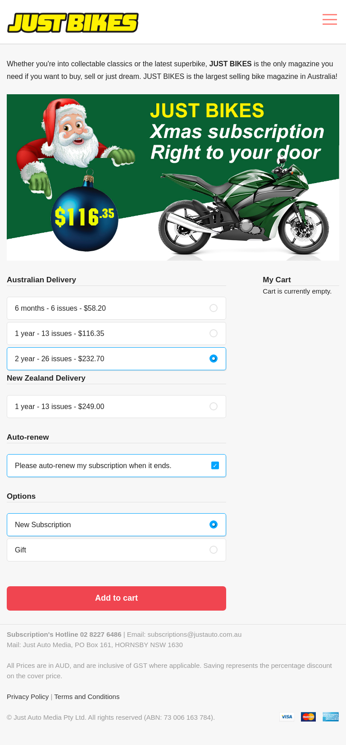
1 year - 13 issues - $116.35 (59, 333)
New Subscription (43, 525)
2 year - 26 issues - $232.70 (59, 359)
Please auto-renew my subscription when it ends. (93, 465)
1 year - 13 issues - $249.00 (59, 406)
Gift (20, 550)
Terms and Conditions (86, 696)
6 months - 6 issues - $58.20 (60, 308)
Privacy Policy (28, 696)
